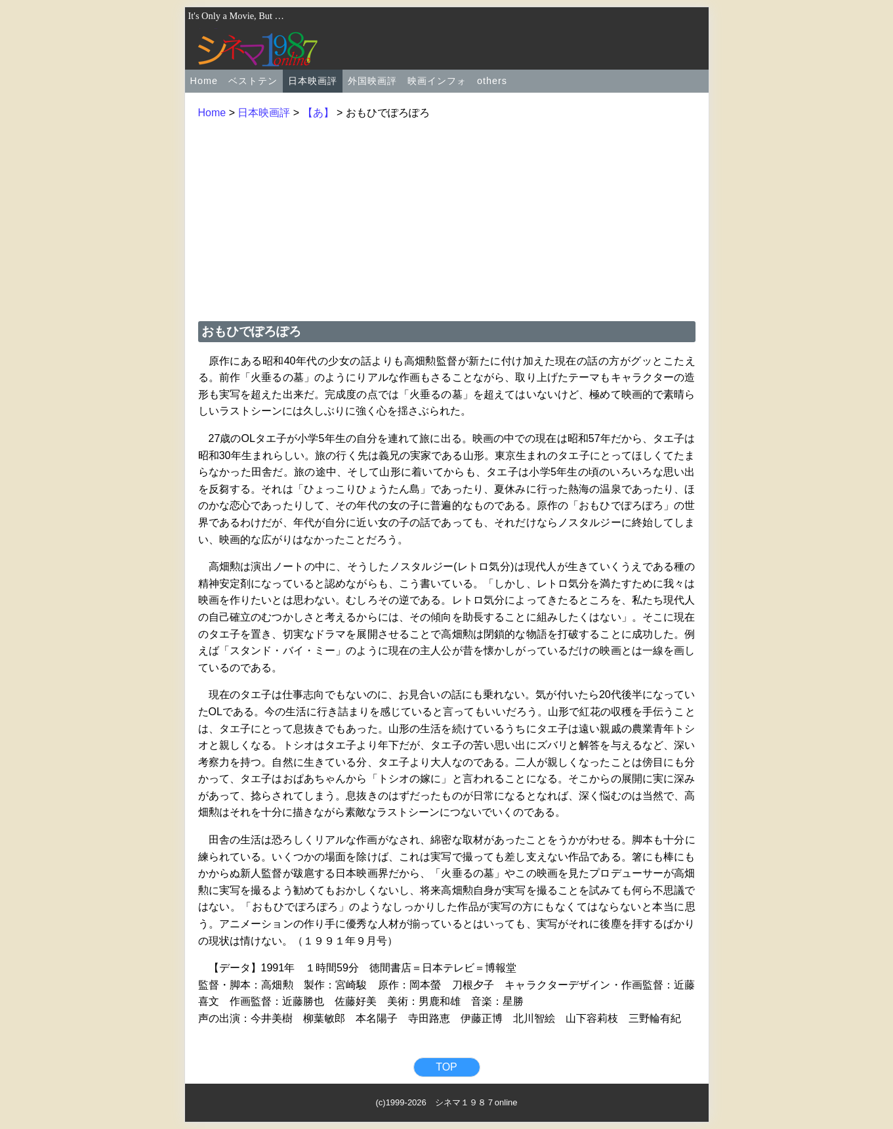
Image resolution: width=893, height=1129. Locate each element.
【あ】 (318, 112)
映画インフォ (437, 81)
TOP (446, 1067)
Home (204, 81)
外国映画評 (372, 81)
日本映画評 (312, 81)
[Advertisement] (447, 219)
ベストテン (253, 81)
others (492, 81)
